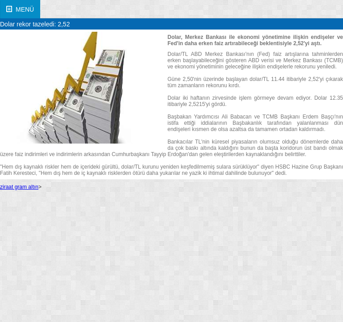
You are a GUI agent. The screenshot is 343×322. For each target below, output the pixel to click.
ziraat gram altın (19, 187)
